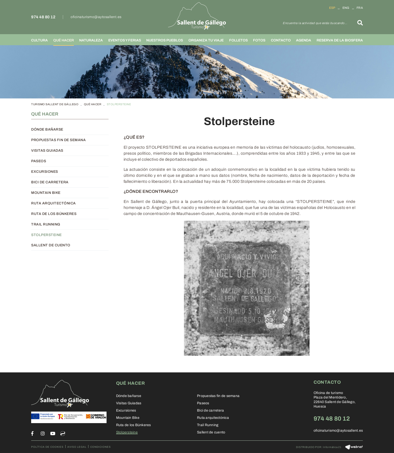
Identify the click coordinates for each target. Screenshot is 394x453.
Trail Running (45, 224)
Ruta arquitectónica (53, 203)
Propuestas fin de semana (58, 140)
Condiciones (100, 446)
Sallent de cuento (50, 245)
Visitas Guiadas (47, 150)
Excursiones (44, 172)
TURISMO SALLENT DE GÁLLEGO (54, 104)
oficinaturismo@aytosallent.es (96, 17)
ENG (346, 8)
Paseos (38, 161)
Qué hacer (93, 104)
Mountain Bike (46, 193)
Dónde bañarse (47, 129)
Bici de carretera (50, 182)
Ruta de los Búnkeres (53, 214)
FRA (360, 8)
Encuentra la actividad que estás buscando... (315, 23)
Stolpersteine (46, 235)
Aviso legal (76, 446)
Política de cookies (47, 446)
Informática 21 (332, 447)
